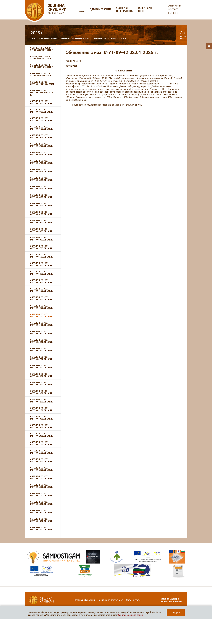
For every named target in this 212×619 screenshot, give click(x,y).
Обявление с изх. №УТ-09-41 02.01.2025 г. (41, 324)
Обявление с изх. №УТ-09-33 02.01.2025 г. (41, 392)
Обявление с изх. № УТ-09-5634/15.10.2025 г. (41, 66)
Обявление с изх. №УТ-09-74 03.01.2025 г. (41, 102)
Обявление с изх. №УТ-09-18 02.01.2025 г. (41, 520)
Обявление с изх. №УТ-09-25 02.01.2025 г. (41, 460)
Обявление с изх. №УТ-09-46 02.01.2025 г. (41, 281)
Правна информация (85, 600)
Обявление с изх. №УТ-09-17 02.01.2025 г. (41, 528)
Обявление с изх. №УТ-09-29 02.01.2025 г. (41, 426)
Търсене (173, 13)
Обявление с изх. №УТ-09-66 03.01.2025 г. (41, 170)
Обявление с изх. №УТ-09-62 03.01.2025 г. (41, 204)
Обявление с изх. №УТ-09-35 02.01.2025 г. (41, 375)
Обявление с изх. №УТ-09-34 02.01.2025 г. (41, 383)
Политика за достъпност (110, 600)
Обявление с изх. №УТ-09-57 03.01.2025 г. (41, 247)
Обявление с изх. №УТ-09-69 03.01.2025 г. (41, 145)
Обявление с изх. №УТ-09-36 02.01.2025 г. (41, 366)
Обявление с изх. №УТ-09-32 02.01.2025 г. (41, 401)
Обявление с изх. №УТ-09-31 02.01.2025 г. (41, 409)
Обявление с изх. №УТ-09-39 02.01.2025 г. (41, 341)
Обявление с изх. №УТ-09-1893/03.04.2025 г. (41, 92)
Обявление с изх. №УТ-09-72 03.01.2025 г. (41, 119)
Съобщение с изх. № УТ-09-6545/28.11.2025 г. (41, 49)
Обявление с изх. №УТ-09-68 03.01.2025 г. (41, 153)
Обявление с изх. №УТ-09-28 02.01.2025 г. (41, 435)
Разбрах (175, 612)
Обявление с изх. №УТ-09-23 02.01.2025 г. (41, 477)
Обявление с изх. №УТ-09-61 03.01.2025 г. (41, 213)
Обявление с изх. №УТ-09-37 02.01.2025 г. (41, 358)
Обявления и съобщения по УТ (72, 38)
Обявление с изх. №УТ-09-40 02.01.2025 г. (41, 332)
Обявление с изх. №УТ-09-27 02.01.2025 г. (41, 443)
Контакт (173, 9)
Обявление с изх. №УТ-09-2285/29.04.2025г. (42, 83)
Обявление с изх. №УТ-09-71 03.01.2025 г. (41, 128)
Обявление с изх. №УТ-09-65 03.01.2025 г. (41, 179)
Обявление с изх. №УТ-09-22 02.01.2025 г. (41, 486)
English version (174, 6)
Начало (82, 11)
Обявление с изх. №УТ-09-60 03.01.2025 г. (41, 222)
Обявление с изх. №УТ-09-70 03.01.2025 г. (41, 136)
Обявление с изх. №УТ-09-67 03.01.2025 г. (41, 162)
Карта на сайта (133, 600)
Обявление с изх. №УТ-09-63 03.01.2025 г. (41, 196)
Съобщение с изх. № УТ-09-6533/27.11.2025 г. (41, 57)
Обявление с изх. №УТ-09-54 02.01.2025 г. (41, 273)
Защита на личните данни (130, 615)
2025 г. (89, 38)
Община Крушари (57, 9)
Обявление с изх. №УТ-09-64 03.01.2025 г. (41, 187)
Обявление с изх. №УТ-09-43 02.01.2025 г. (41, 307)
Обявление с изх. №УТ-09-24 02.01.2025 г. (41, 469)
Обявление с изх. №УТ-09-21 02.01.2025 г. (41, 494)
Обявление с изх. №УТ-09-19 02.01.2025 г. (41, 511)
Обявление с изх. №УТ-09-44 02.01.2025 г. (41, 298)
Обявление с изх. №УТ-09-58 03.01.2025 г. (41, 239)
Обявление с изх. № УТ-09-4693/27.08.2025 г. (41, 74)
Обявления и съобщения (49, 38)
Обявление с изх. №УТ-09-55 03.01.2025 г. (41, 264)
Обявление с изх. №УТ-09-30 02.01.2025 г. (41, 418)
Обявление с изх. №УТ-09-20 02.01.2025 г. (41, 503)
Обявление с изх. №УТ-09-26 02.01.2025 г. (41, 452)
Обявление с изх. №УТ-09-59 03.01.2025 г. (41, 230)
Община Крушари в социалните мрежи (171, 600)
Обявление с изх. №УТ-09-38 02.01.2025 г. (41, 349)
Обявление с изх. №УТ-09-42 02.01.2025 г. (109, 38)
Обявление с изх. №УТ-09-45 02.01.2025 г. (41, 290)
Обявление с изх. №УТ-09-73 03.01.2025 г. (41, 111)
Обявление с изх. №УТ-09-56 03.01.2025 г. (41, 256)
